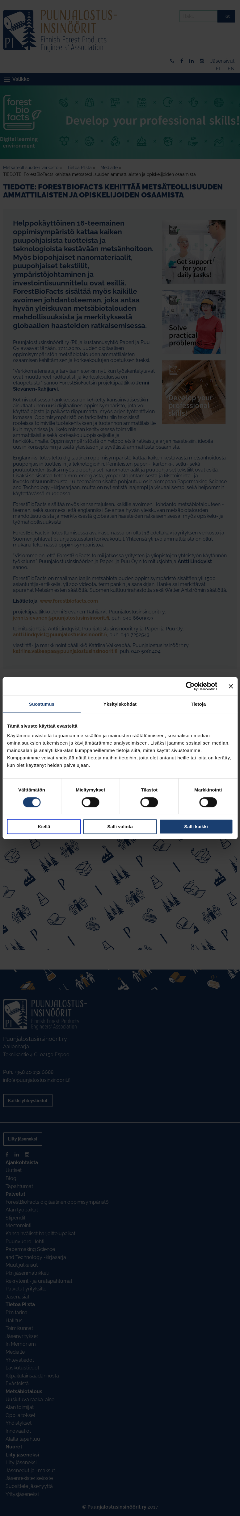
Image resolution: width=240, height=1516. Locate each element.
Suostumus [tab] (42, 704)
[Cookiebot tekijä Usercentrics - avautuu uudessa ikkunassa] (190, 686)
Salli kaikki (196, 826)
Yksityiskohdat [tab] (120, 704)
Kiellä (44, 826)
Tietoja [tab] (198, 704)
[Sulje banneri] (231, 686)
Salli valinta (120, 826)
